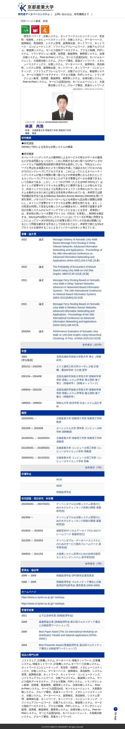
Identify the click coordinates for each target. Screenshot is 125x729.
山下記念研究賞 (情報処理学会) (56, 615)
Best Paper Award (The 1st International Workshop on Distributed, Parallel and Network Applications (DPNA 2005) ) (68, 635)
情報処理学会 (63, 492)
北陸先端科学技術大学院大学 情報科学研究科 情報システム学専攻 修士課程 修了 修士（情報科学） (78, 393)
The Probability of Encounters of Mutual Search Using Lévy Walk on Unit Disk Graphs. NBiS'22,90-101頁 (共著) (74, 270)
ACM (59, 479)
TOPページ (27, 21)
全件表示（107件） (93, 344)
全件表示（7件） (94, 467)
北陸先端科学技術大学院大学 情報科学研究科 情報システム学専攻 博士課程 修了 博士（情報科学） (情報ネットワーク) (78, 380)
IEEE (59, 485)
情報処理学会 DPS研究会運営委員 (75, 575)
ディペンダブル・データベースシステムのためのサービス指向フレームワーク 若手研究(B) (78, 544)
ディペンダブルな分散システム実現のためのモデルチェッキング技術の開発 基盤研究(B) (78, 507)
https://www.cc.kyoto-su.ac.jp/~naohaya (42, 597)
